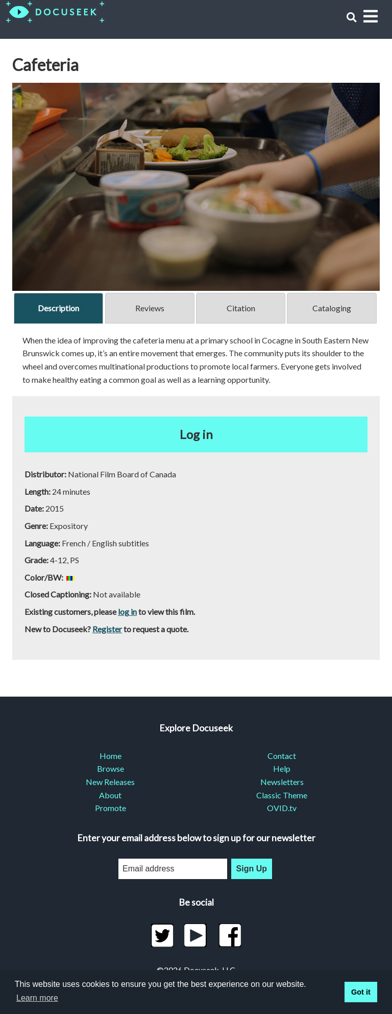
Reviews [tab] (149, 308)
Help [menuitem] (281, 768)
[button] (351, 17)
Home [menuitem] (110, 755)
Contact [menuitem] (281, 755)
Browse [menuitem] (110, 768)
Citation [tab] (241, 308)
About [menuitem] (110, 795)
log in (127, 611)
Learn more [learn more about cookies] (37, 998)
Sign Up (251, 868)
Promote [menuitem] (110, 808)
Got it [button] (361, 992)
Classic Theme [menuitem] (281, 795)
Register (107, 629)
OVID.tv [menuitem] (282, 808)
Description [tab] (58, 308)
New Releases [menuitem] (110, 782)
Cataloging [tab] (331, 308)
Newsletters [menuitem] (282, 782)
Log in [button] (196, 434)
